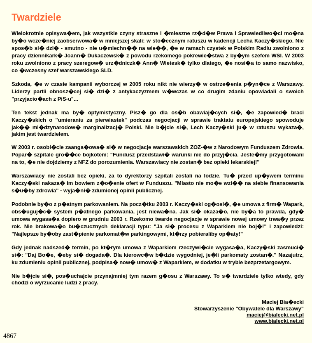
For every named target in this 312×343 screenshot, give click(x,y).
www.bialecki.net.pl (279, 321)
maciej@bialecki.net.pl (275, 315)
